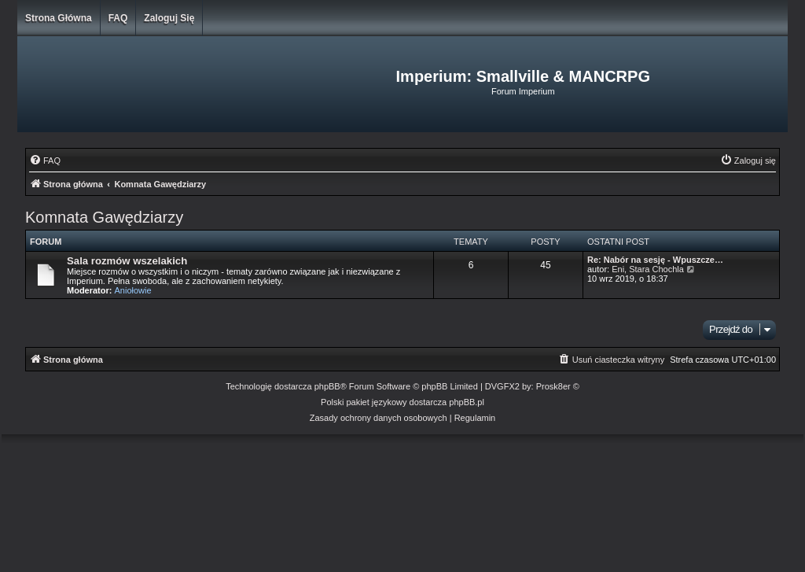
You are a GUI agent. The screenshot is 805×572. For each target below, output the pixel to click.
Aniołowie (133, 290)
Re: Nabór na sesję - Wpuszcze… (655, 259)
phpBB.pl (466, 402)
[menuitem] (45, 160)
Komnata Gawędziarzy (104, 217)
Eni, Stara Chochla (648, 269)
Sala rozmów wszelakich (127, 261)
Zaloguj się (169, 18)
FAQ (118, 18)
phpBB (327, 386)
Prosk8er (553, 386)
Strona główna (58, 18)
